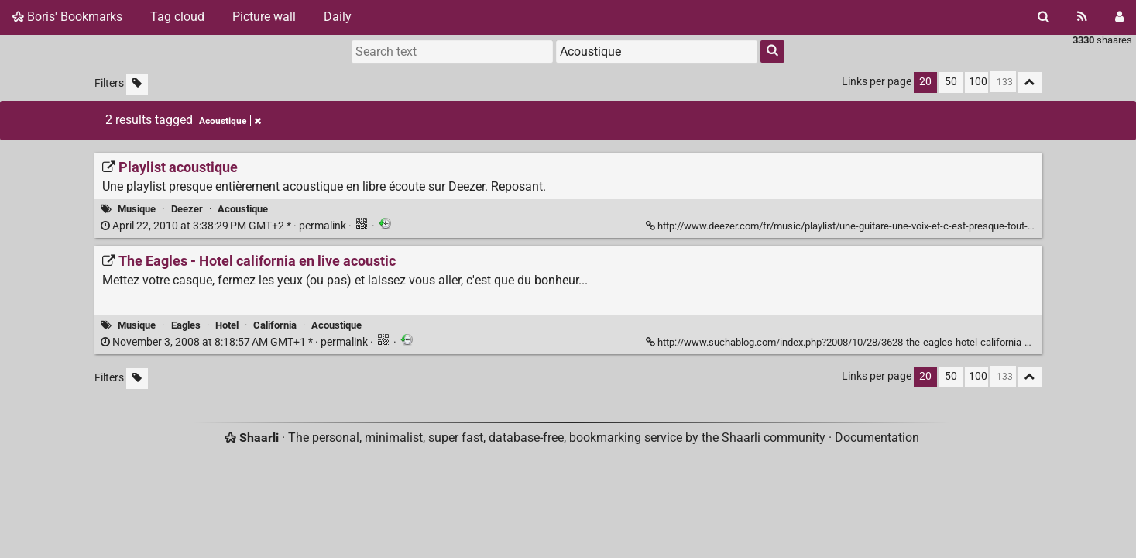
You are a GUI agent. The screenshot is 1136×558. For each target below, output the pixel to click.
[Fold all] (1030, 82)
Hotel (227, 325)
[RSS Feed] (1082, 17)
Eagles (186, 325)
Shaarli (259, 437)
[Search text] (452, 51)
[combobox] (656, 51)
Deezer (187, 209)
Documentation (877, 437)
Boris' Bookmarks (67, 16)
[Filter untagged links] (137, 84)
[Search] (1043, 17)
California (275, 325)
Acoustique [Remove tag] (230, 120)
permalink (224, 225)
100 (978, 81)
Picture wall (264, 16)
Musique (137, 209)
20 (925, 81)
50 (951, 81)
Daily (338, 16)
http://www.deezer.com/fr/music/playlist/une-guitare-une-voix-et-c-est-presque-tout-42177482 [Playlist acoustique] (859, 226)
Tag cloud (177, 16)
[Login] (1119, 17)
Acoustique (243, 209)
